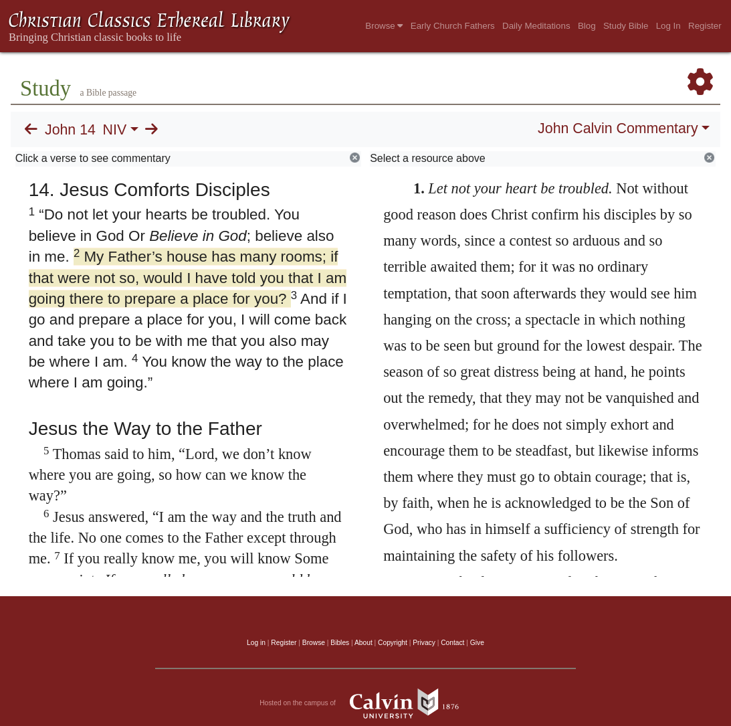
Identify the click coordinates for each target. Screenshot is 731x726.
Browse (384, 26)
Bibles (339, 642)
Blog (587, 26)
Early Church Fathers (453, 26)
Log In (668, 26)
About (363, 642)
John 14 (70, 130)
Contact (452, 642)
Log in (256, 642)
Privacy (424, 642)
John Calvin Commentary (618, 128)
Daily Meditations (536, 26)
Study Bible (625, 26)
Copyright (392, 642)
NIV (115, 130)
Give (477, 642)
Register (705, 26)
